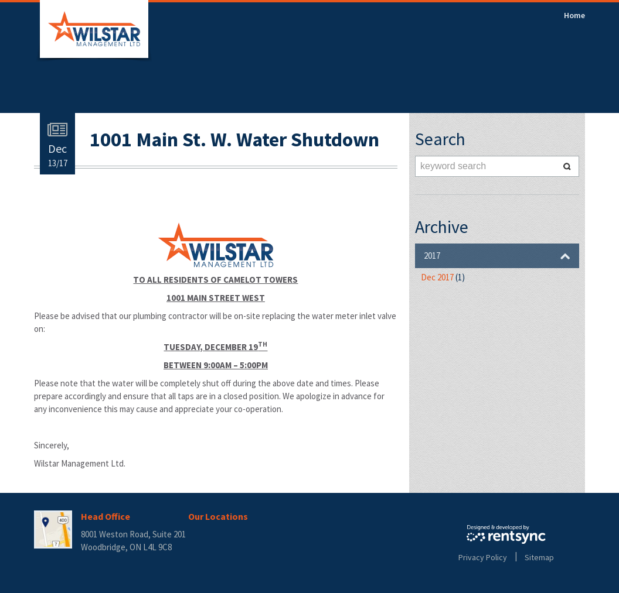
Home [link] (574, 15)
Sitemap (539, 557)
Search (567, 166)
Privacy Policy (482, 557)
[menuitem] (574, 15)
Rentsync (506, 534)
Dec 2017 (443, 277)
